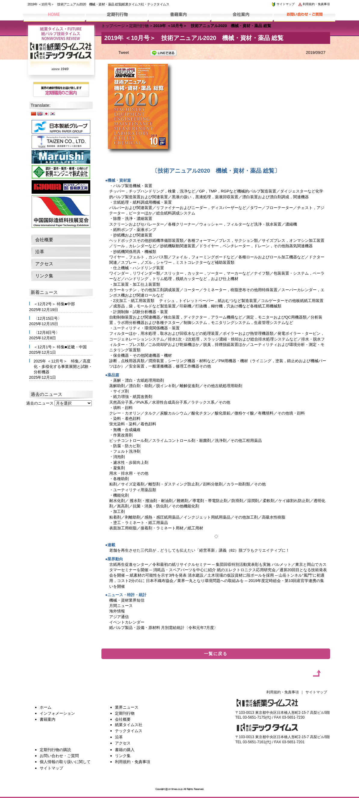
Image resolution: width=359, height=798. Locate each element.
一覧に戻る (215, 653)
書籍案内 (47, 719)
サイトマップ (283, 4)
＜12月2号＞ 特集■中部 (54, 304)
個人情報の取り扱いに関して (65, 761)
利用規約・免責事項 (314, 4)
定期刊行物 (139, 25)
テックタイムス (128, 731)
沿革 (39, 251)
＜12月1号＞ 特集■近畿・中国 (60, 347)
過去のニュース (40, 403)
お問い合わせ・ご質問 (59, 755)
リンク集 (44, 275)
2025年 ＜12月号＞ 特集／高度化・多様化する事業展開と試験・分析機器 (63, 366)
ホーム (45, 707)
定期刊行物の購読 (55, 749)
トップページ (113, 25)
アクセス (44, 263)
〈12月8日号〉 (47, 332)
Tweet (124, 52)
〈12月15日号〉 (48, 318)
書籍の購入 (125, 749)
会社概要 (44, 239)
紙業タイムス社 (128, 725)
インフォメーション (57, 713)
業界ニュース (126, 707)
